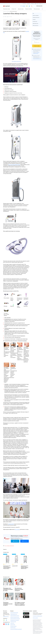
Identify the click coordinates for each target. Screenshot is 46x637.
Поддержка (28, 3)
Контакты (40, 3)
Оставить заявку (37, 45)
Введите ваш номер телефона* (37, 39)
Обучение (32, 3)
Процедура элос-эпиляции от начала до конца (8, 590)
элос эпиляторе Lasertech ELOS (14, 164)
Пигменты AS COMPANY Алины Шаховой (16, 629)
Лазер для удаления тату (13, 614)
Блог (35, 3)
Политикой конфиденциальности (37, 58)
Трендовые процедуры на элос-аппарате (8, 604)
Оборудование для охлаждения (14, 620)
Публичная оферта (35, 618)
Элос (6, 545)
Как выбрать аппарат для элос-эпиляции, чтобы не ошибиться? (20, 604)
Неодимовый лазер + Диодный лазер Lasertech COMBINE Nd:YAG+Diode (25, 568)
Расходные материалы (13, 626)
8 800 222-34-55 (6, 614)
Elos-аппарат (17, 529)
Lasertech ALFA (15, 566)
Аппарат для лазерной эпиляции (14, 617)
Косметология (12, 545)
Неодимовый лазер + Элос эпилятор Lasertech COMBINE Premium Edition (7, 568)
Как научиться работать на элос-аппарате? (19, 590)
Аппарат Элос (12, 623)
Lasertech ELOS (11, 524)
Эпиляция (8, 545)
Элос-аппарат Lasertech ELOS (16, 61)
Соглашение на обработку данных (37, 616)
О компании (24, 3)
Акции (37, 3)
